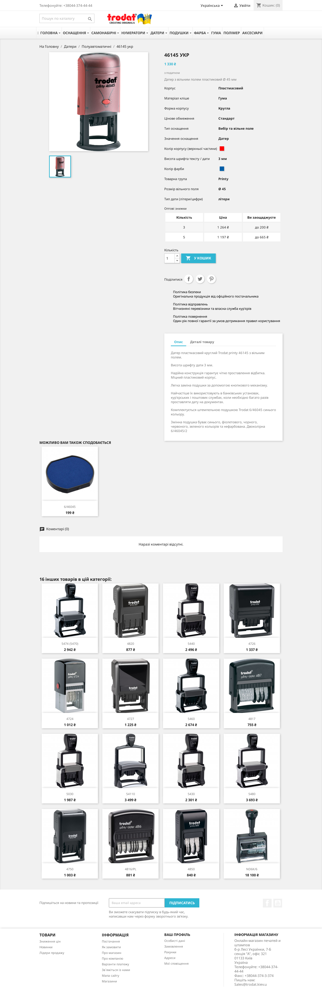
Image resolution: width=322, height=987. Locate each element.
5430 (191, 794)
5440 (191, 643)
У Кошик (198, 258)
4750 (69, 869)
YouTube (277, 903)
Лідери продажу (51, 953)
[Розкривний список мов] (213, 6)
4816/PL (130, 869)
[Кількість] (169, 258)
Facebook (267, 903)
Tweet (200, 279)
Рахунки (170, 952)
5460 (191, 719)
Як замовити (111, 947)
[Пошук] (66, 18)
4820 (130, 643)
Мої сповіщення (176, 963)
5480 (251, 794)
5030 (69, 794)
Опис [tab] (178, 342)
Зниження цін (50, 941)
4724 (69, 719)
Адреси (169, 958)
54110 (130, 794)
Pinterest (211, 279)
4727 (130, 719)
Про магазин (111, 953)
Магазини (109, 981)
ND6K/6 (251, 869)
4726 (251, 643)
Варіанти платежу (115, 964)
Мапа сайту (110, 975)
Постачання (111, 941)
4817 (251, 719)
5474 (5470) (70, 643)
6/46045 (70, 507)
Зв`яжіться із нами (116, 970)
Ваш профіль (177, 934)
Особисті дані (174, 941)
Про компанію (112, 958)
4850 (191, 869)
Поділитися (188, 279)
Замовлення (173, 946)
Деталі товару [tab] (202, 342)
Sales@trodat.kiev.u (250, 984)
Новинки (46, 947)
